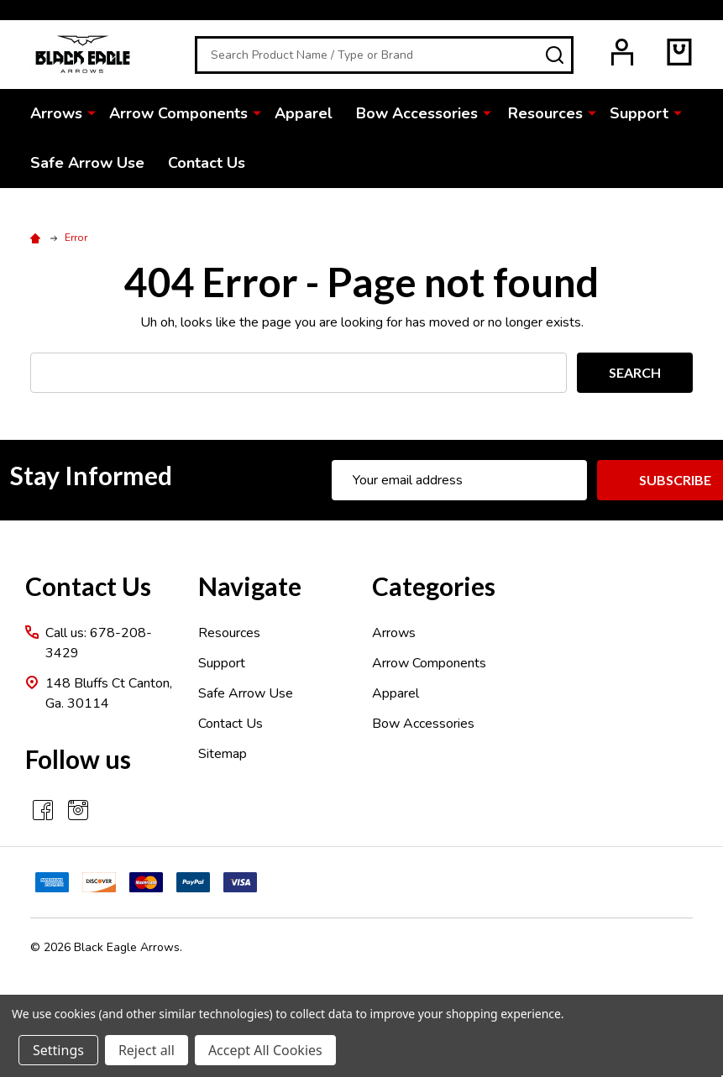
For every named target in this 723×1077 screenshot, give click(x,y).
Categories (433, 586)
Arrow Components (178, 113)
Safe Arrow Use (87, 163)
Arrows (56, 113)
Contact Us (206, 163)
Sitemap (222, 754)
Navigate (249, 586)
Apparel (304, 113)
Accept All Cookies (265, 1050)
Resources (545, 113)
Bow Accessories (417, 113)
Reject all (146, 1050)
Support (639, 113)
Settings (58, 1050)
